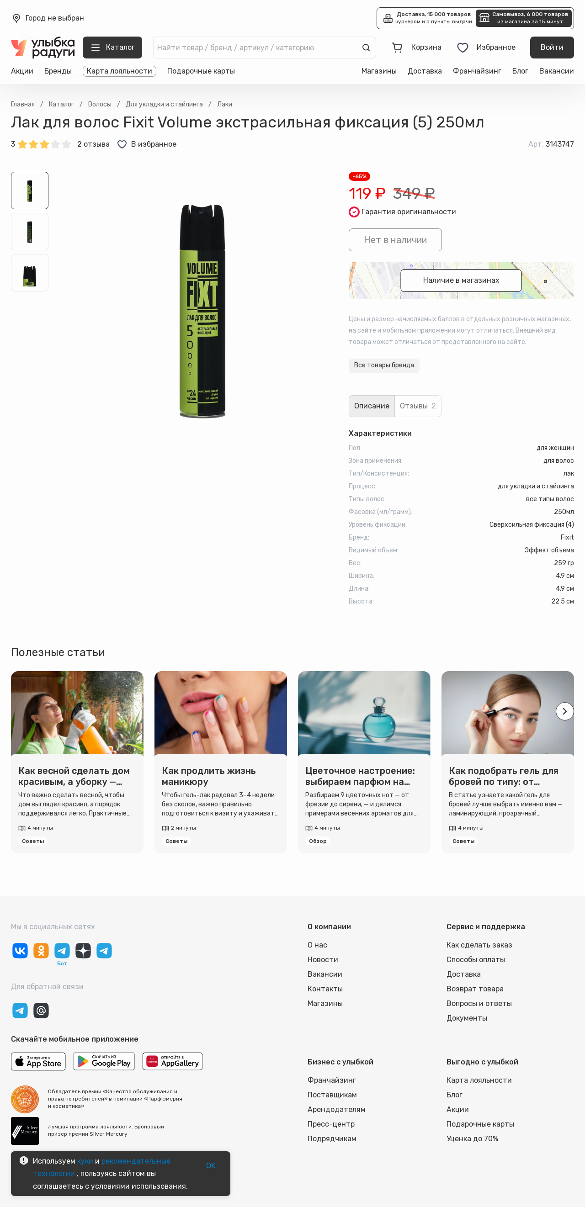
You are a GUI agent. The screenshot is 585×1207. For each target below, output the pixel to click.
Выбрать (138, 101)
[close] (152, 38)
